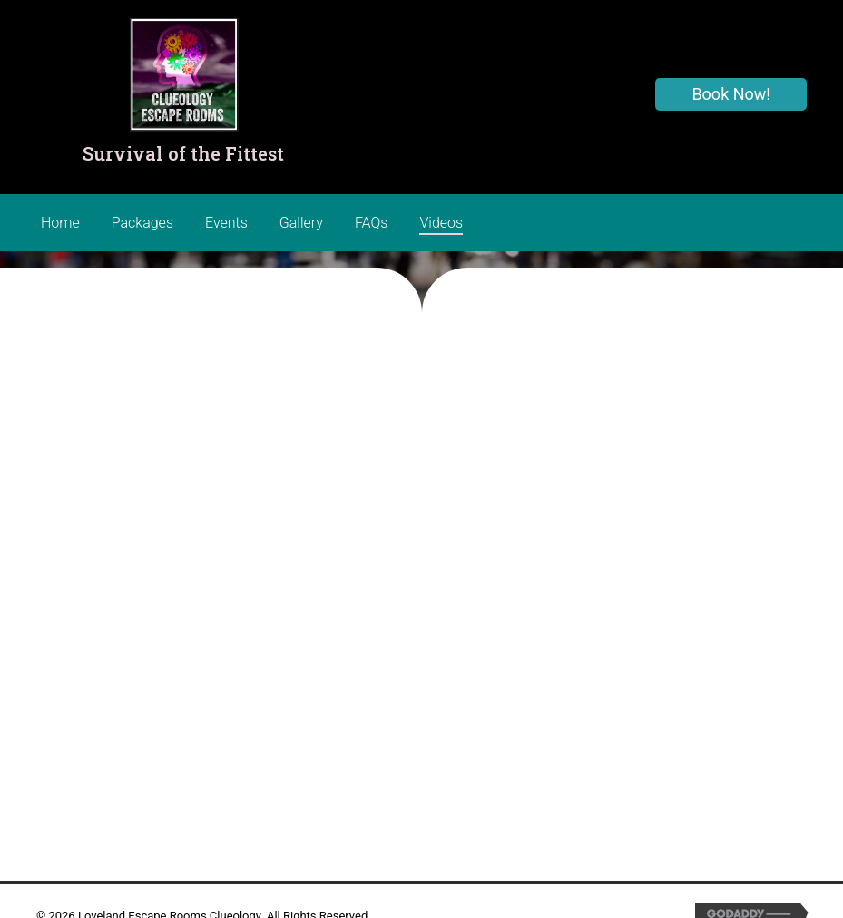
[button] (731, 94)
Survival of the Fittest (183, 153)
